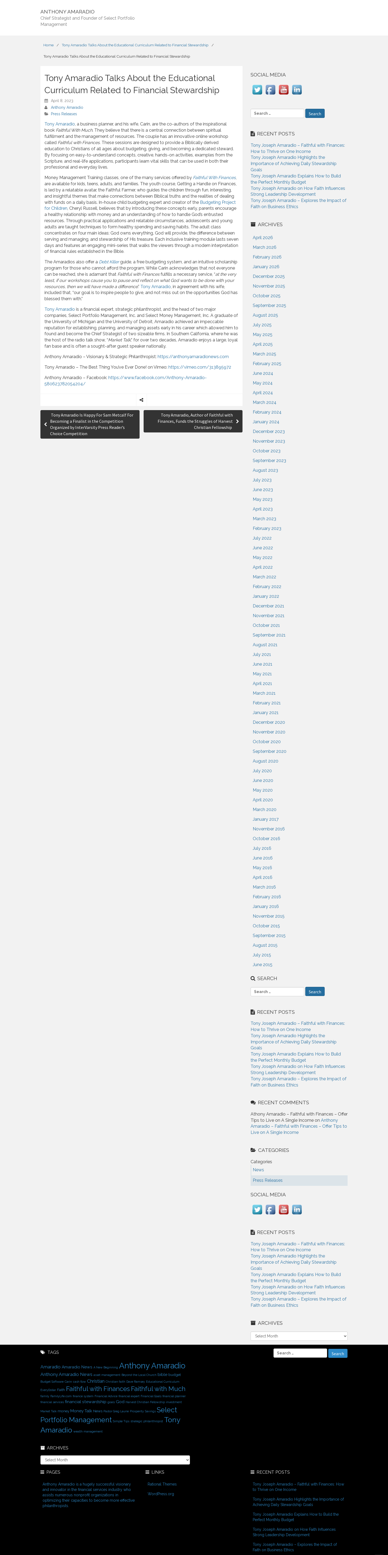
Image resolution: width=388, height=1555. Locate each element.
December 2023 (269, 431)
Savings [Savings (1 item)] (150, 1411)
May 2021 (262, 673)
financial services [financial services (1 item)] (52, 1402)
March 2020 (264, 809)
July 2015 (262, 955)
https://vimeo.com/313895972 (199, 367)
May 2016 (262, 867)
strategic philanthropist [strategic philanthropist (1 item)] (146, 1421)
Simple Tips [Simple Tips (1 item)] (121, 1421)
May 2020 (263, 790)
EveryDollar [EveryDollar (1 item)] (48, 1390)
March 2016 (264, 887)
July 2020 (262, 770)
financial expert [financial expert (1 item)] (129, 1396)
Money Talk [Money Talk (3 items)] (81, 1410)
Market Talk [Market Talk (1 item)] (48, 1411)
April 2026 (263, 237)
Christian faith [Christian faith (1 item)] (115, 1381)
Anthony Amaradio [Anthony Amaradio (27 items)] (152, 1365)
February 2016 (267, 896)
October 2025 (266, 295)
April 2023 (263, 509)
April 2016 (262, 877)
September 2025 (269, 305)
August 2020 (265, 761)
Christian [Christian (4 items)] (96, 1381)
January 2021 (266, 712)
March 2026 (264, 247)
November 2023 (269, 441)
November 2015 (269, 916)
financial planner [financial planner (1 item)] (174, 1396)
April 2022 (263, 567)
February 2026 (267, 257)
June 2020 (263, 780)
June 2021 (262, 664)
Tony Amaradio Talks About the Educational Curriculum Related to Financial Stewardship (135, 45)
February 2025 (267, 363)
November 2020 (269, 732)
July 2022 (262, 538)
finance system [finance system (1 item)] (83, 1396)
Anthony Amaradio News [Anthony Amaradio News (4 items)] (66, 1374)
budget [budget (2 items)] (174, 1374)
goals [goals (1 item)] (111, 1402)
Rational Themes (162, 1484)
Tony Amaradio (59, 124)
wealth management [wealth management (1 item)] (88, 1431)
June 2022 (263, 547)
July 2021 (262, 654)
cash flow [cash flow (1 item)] (79, 1381)
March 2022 (264, 576)
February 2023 (267, 528)
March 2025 (264, 354)
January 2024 (266, 421)
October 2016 (266, 838)
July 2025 (262, 324)
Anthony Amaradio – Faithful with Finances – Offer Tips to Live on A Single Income (299, 1126)
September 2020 (269, 751)
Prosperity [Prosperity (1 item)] (137, 1411)
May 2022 (262, 557)
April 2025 (263, 344)
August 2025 (265, 315)
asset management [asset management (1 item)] (106, 1374)
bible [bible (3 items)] (162, 1374)
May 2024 (263, 383)
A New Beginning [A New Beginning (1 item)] (105, 1367)
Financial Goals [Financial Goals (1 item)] (151, 1396)
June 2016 (263, 858)
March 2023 (264, 518)
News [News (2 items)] (97, 1411)
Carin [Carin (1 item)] (68, 1381)
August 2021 (265, 644)
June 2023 (263, 489)
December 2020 (269, 722)
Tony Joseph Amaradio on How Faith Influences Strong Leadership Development (294, 1532)
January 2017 (266, 819)
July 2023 (262, 480)
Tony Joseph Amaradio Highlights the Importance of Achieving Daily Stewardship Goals (294, 163)
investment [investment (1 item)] (174, 1402)
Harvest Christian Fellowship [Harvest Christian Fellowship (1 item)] (145, 1402)
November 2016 (269, 828)
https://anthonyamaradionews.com (193, 356)
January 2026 (266, 266)
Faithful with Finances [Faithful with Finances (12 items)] (98, 1389)
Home (48, 45)
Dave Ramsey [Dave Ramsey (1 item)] (135, 1381)
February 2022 (267, 586)
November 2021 (269, 615)
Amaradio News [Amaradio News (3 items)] (77, 1366)
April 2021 (262, 683)
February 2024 (267, 412)
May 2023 (262, 499)
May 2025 (262, 334)
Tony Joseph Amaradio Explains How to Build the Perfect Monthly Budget (296, 1517)
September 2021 (269, 635)
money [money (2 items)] (63, 1411)
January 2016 (266, 906)
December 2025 (269, 276)
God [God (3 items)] (120, 1401)
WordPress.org (161, 1494)
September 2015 (269, 935)
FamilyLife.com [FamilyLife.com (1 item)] (61, 1396)
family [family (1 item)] (44, 1396)
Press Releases (64, 114)
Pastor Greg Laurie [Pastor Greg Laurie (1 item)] (116, 1411)
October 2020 (267, 741)
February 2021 (267, 702)
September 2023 (269, 460)
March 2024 (264, 402)
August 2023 (265, 470)
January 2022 (266, 596)
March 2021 (264, 693)
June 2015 (262, 964)
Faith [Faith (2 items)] (61, 1390)
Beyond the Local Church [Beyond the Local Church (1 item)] (139, 1374)
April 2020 (263, 799)
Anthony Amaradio (67, 107)
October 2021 (266, 625)
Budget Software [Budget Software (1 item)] (52, 1381)
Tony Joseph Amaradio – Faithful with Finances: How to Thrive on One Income (298, 1487)
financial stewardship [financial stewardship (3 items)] (85, 1401)
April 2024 (263, 392)
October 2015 (266, 925)
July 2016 (262, 848)
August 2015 (265, 945)
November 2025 (269, 286)
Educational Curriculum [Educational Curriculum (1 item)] (162, 1381)
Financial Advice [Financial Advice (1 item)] (106, 1396)
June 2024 (263, 373)
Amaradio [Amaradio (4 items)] (50, 1366)
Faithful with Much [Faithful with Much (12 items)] (158, 1389)
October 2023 (266, 450)
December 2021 (268, 606)
